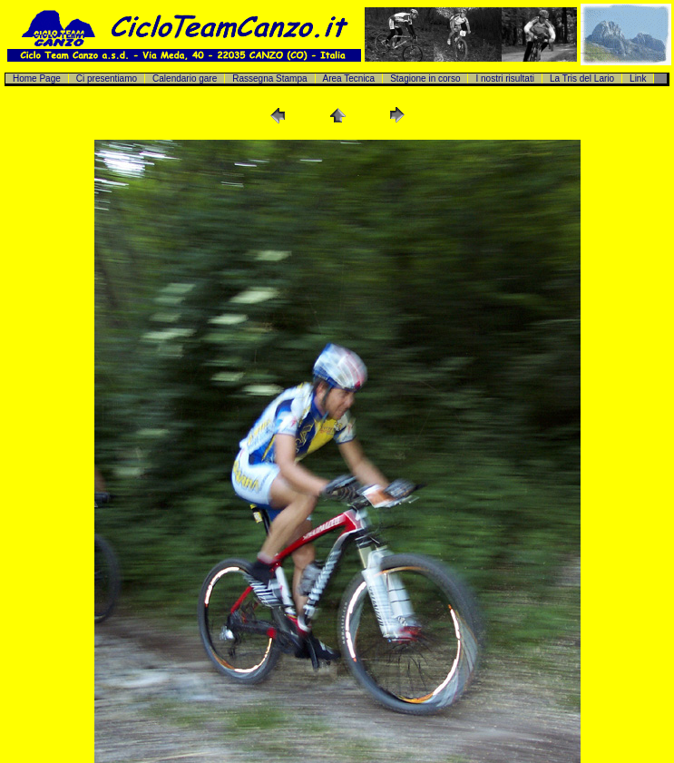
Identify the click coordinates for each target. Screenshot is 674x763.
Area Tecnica (349, 78)
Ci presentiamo (106, 78)
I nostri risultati (504, 78)
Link (638, 78)
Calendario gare (184, 78)
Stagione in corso (425, 78)
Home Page (37, 78)
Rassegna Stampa (269, 78)
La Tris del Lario (582, 78)
